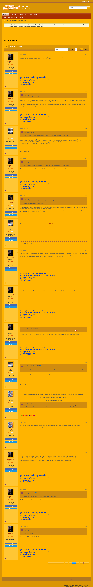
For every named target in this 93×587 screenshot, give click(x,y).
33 (81, 563)
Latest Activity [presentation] (12, 46)
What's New (13, 14)
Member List (14, 17)
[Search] (78, 7)
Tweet (11, 73)
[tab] (6, 46)
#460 (86, 362)
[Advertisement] (46, 34)
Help (69, 579)
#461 (86, 392)
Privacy (81, 579)
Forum (8, 20)
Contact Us (75, 579)
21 (59, 563)
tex (10, 135)
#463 (86, 452)
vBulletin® (83, 584)
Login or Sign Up (86, 1)
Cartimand (10, 202)
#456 (86, 221)
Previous (51, 563)
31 (74, 563)
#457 (86, 251)
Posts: (9, 68)
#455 (86, 195)
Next (86, 563)
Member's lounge (22, 20)
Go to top (87, 579)
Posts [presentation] (6, 46)
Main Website (33, 14)
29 (66, 563)
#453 (86, 128)
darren (10, 399)
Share (11, 71)
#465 (86, 526)
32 (77, 563)
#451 (86, 54)
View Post (40, 365)
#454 (86, 158)
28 (62, 563)
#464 (86, 489)
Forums (5, 14)
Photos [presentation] (20, 46)
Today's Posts (23, 14)
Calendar (21, 17)
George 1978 (10, 61)
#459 (86, 325)
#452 (86, 91)
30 (70, 563)
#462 (86, 422)
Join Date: (8, 67)
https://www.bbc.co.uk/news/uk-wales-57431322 (41, 223)
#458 (86, 288)
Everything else (14, 20)
